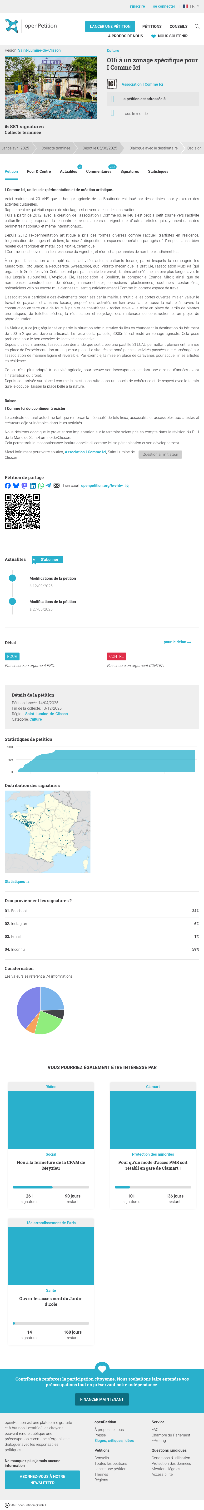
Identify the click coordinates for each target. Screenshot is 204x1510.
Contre (116, 656)
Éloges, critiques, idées (114, 1440)
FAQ (155, 1429)
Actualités (68, 169)
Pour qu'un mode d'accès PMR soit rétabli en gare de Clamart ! (153, 1165)
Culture (113, 50)
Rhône (50, 1087)
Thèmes (101, 1474)
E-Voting (159, 1440)
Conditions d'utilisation (171, 1458)
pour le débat (175, 642)
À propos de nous (125, 36)
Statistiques (158, 171)
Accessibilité (162, 1474)
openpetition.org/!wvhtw (105, 485)
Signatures (129, 171)
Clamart (153, 1087)
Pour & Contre (39, 171)
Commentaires (98, 169)
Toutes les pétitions (111, 1463)
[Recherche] (197, 26)
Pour (12, 656)
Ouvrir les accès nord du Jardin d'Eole (51, 1301)
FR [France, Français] (188, 6)
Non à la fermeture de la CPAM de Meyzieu (51, 1165)
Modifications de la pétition (53, 578)
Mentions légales (166, 1469)
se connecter (164, 6)
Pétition (11, 171)
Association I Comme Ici (142, 84)
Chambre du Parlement (171, 1435)
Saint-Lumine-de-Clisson (39, 50)
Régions (101, 1480)
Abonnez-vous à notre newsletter (42, 1479)
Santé (51, 1290)
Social (51, 1154)
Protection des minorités (153, 1154)
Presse (100, 1435)
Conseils (179, 26)
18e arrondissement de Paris (51, 1223)
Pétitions (152, 26)
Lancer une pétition (110, 26)
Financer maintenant (102, 1399)
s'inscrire (137, 6)
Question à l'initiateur (160, 454)
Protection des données (171, 1463)
